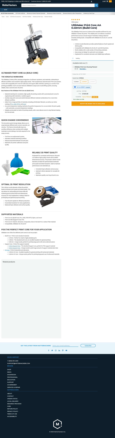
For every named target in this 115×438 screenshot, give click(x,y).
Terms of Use (12, 414)
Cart (107, 1)
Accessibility (12, 416)
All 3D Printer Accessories (7, 13)
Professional (12, 377)
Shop (9, 369)
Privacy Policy (12, 411)
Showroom (11, 374)
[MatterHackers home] (9, 5)
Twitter (52, 350)
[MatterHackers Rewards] (75, 87)
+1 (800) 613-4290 (46, 1)
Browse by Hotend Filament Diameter (36, 13)
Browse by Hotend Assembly (54, 13)
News (9, 372)
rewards (88, 87)
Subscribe (88, 345)
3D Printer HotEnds (20, 13)
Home (3, 16)
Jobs (9, 406)
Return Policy (12, 409)
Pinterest (62, 350)
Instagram (55, 350)
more (24, 104)
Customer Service (36, 1)
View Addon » (83, 69)
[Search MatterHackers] (96, 5)
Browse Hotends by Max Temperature (72, 13)
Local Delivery (12, 401)
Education (11, 380)
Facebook (48, 350)
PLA (12, 104)
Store (7, 16)
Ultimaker (74, 22)
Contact (10, 396)
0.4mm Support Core (14, 246)
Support (10, 382)
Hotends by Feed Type (88, 13)
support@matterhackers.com (18, 363)
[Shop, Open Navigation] (4, 9)
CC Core (7, 250)
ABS (15, 104)
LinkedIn (59, 350)
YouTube (66, 350)
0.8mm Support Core (14, 248)
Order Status (12, 398)
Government (12, 385)
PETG (18, 104)
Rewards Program (14, 404)
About (9, 393)
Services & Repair (13, 387)
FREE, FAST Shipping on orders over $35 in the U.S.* (15, 1)
